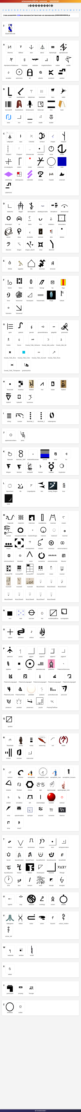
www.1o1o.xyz (54, 1)
